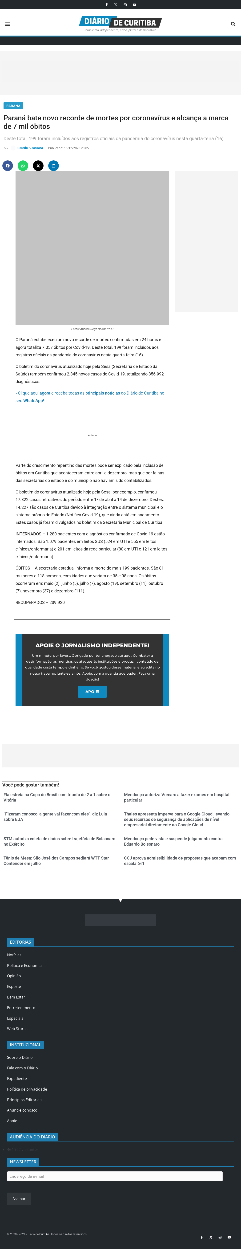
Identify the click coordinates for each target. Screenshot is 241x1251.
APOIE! (92, 693)
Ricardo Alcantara (29, 149)
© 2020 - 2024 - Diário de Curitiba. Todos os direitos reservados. (47, 1236)
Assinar (19, 1200)
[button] (7, 24)
